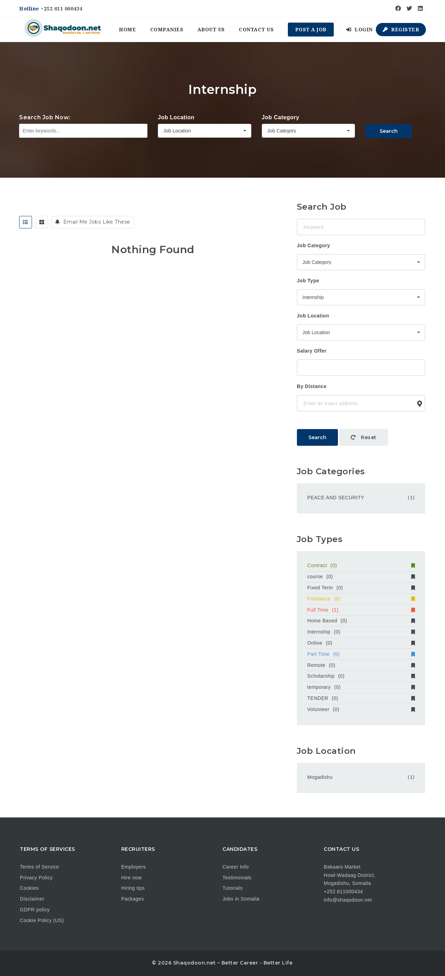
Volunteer (361, 709)
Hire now (131, 877)
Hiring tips (133, 888)
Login (359, 29)
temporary (361, 687)
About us (211, 29)
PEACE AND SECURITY (335, 497)
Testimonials (236, 877)
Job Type (308, 280)
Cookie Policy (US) (42, 920)
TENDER (361, 698)
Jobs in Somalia (240, 899)
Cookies (29, 888)
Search (389, 131)
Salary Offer (311, 351)
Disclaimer (32, 899)
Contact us (256, 29)
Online (361, 643)
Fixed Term (361, 587)
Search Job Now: (45, 117)
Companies (167, 29)
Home (127, 29)
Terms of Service (39, 867)
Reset (364, 437)
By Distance (312, 386)
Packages (132, 899)
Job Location (176, 117)
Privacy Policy (36, 877)
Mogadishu (320, 777)
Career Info (235, 867)
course (361, 576)
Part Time (361, 654)
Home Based (361, 620)
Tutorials (232, 888)
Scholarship (361, 676)
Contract (361, 565)
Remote (361, 665)
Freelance (361, 599)
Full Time (361, 610)
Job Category (280, 117)
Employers (133, 867)
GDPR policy (35, 909)
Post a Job (310, 29)
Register (401, 29)
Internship (361, 632)
